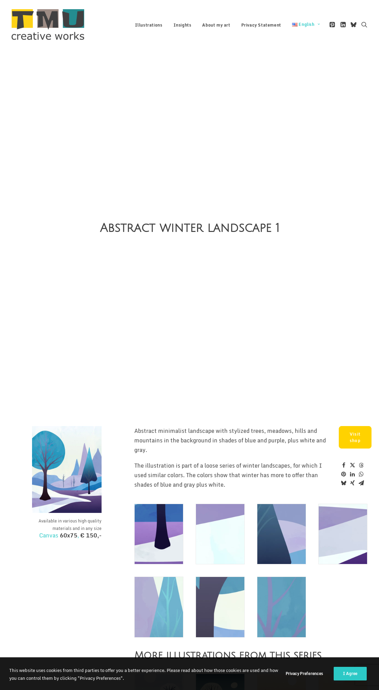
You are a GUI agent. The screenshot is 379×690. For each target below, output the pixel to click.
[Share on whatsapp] (361, 417)
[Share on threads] (361, 408)
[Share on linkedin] (352, 417)
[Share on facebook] (343, 408)
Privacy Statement (261, 25)
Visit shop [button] (356, 380)
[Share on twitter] (352, 408)
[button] (333, 24)
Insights (182, 25)
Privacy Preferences (304, 680)
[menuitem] (148, 25)
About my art (216, 25)
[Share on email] (361, 426)
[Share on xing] (352, 426)
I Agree (350, 680)
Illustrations (149, 25)
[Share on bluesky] (343, 426)
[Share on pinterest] (343, 417)
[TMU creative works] (48, 24)
